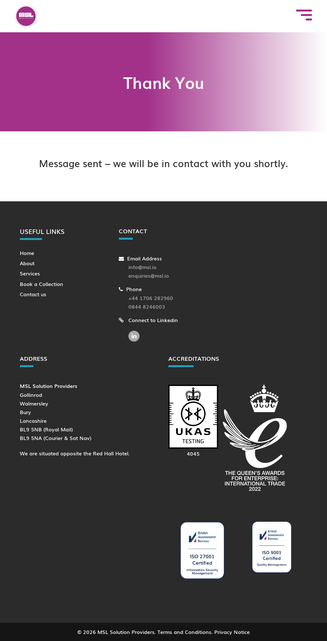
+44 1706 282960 (150, 298)
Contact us (33, 294)
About (27, 263)
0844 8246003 (146, 306)
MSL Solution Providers (126, 632)
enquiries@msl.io (148, 275)
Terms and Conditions (184, 632)
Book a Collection (41, 284)
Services (30, 273)
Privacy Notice (232, 632)
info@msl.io (142, 267)
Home (27, 253)
